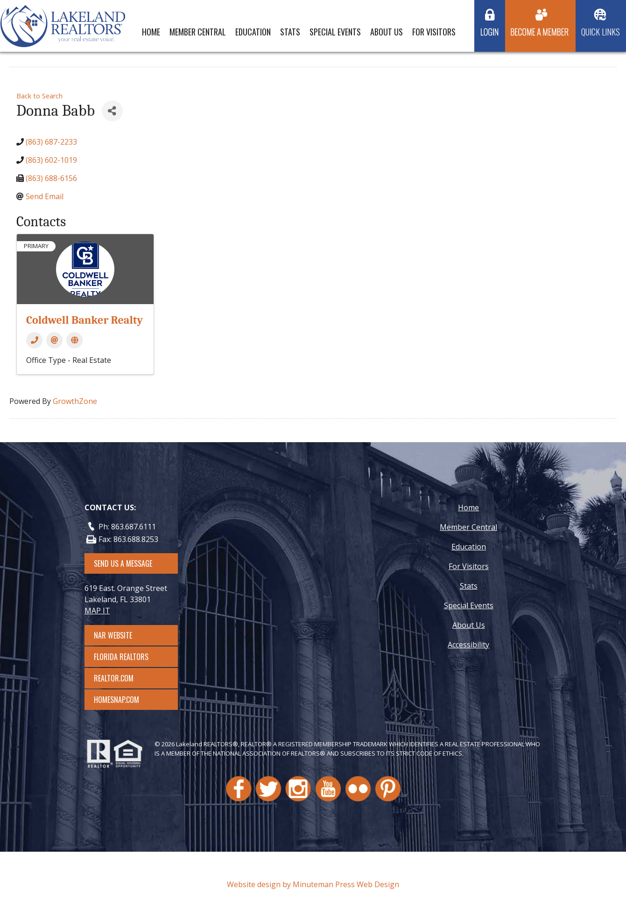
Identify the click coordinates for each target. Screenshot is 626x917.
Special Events (335, 32)
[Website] (74, 340)
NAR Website (121, 635)
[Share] (112, 110)
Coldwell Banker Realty (84, 320)
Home (151, 32)
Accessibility (468, 644)
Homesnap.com (121, 699)
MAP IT (97, 610)
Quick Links (600, 32)
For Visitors (434, 32)
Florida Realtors (121, 656)
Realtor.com (122, 678)
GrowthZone (75, 401)
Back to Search (39, 95)
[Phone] (34, 340)
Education (253, 32)
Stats (290, 32)
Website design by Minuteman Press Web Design (313, 884)
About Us (386, 32)
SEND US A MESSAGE (123, 563)
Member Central (197, 32)
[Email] (54, 340)
